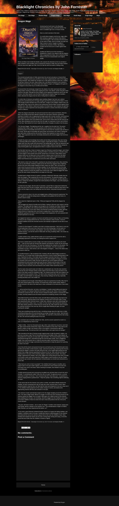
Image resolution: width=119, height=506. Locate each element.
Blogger (63, 502)
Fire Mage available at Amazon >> (67, 12)
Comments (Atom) (47, 491)
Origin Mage (89, 15)
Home (43, 485)
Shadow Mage (43, 15)
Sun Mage (31, 15)
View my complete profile (82, 38)
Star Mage (67, 15)
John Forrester (87, 28)
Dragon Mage (55, 15)
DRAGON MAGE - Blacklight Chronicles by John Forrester (36, 68)
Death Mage (77, 15)
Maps (98, 15)
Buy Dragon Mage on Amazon (28, 58)
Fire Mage (21, 15)
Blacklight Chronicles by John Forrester (51, 7)
